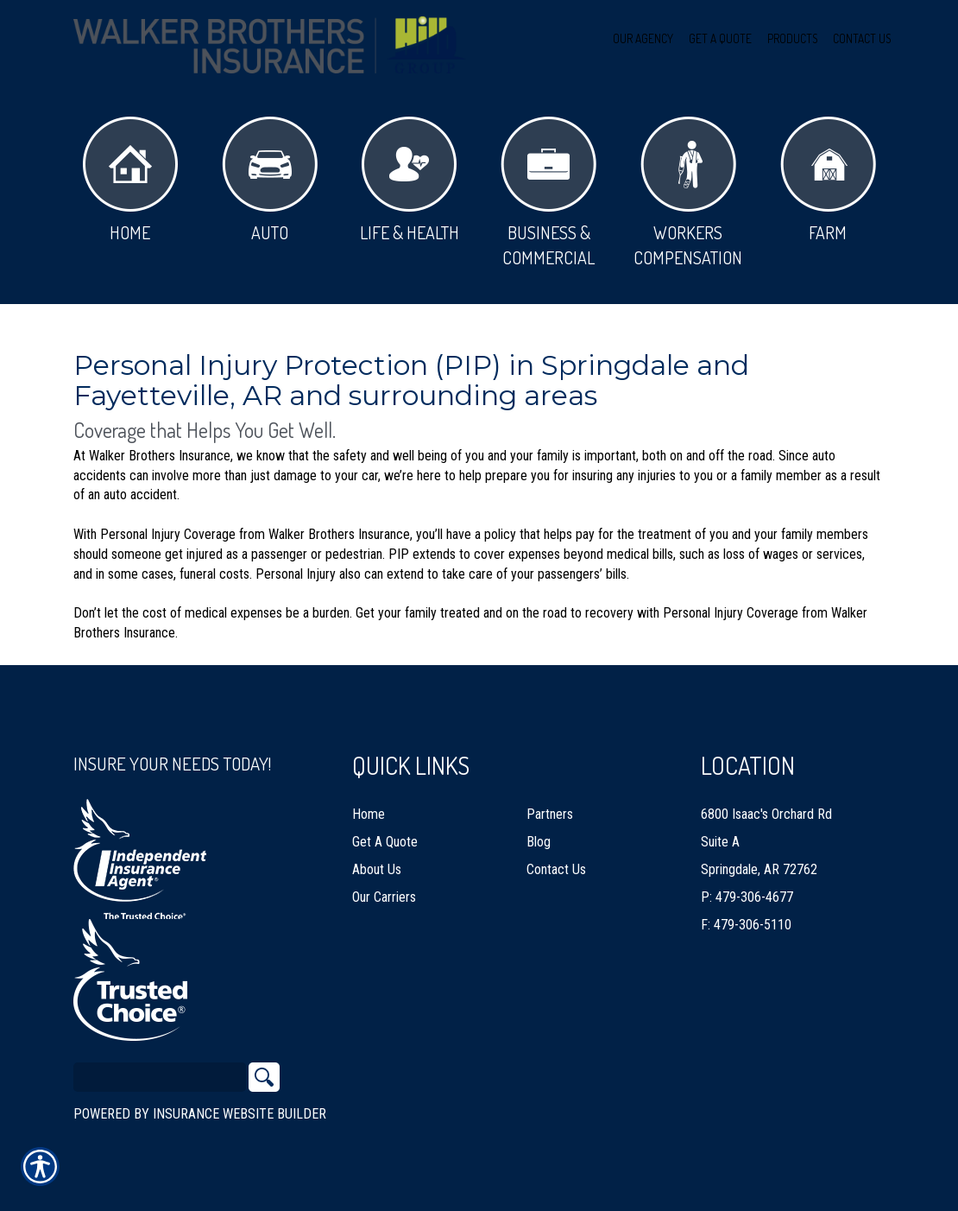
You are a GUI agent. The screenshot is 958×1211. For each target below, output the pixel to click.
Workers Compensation (687, 193)
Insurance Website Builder (239, 1114)
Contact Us (556, 869)
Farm (828, 180)
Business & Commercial (548, 193)
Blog (538, 842)
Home (130, 180)
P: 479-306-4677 (747, 897)
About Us (376, 869)
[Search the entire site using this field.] (159, 1077)
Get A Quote (385, 842)
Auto (270, 180)
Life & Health (409, 180)
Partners (549, 814)
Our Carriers (384, 897)
